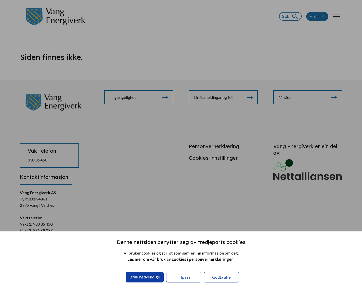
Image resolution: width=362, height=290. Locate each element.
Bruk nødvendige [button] (144, 276)
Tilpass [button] (184, 277)
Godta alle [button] (221, 277)
